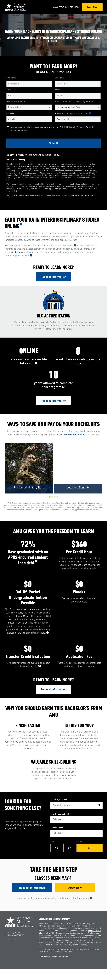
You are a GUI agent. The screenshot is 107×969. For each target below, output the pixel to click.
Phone (57, 90)
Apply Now (92, 6)
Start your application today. (43, 155)
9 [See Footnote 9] (39, 666)
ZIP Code (10, 113)
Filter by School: (57, 827)
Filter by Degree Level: (59, 814)
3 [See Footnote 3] (75, 245)
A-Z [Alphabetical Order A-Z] (56, 847)
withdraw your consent (24, 195)
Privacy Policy (44, 956)
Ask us (18, 252)
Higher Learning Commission (78, 926)
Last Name (59, 78)
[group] (29, 468)
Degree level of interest (16, 102)
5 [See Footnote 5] (36, 363)
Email (8, 90)
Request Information (53, 276)
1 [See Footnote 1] (89, 113)
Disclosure (62, 956)
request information (74, 434)
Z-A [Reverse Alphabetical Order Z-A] (69, 847)
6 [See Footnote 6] (63, 386)
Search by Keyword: (58, 799)
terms (77, 195)
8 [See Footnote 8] (47, 632)
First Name (11, 78)
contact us (88, 195)
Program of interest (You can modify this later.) (74, 102)
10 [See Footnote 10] (91, 898)
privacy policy (68, 195)
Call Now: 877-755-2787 (66, 7)
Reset (89, 847)
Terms (54, 956)
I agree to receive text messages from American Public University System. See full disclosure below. (51, 129)
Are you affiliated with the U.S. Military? (73, 113)
